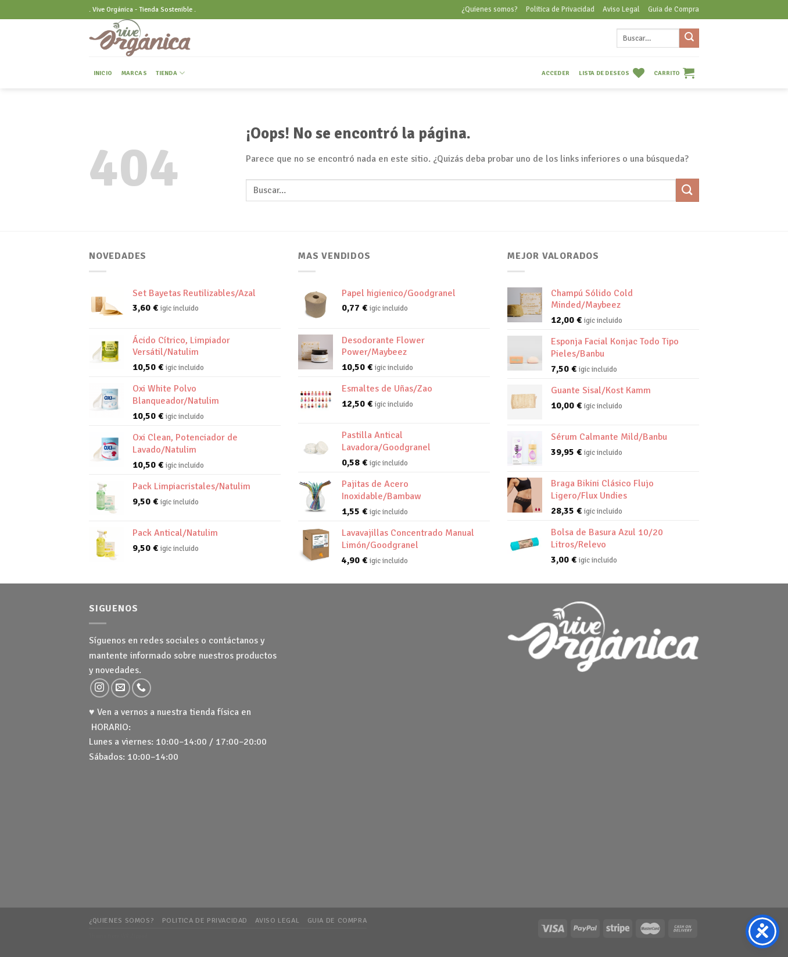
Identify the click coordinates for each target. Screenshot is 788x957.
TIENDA (170, 73)
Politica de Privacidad (560, 9)
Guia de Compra (673, 9)
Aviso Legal (621, 9)
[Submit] (689, 38)
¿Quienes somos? (489, 9)
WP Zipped (134, 936)
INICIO (103, 73)
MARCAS (134, 73)
